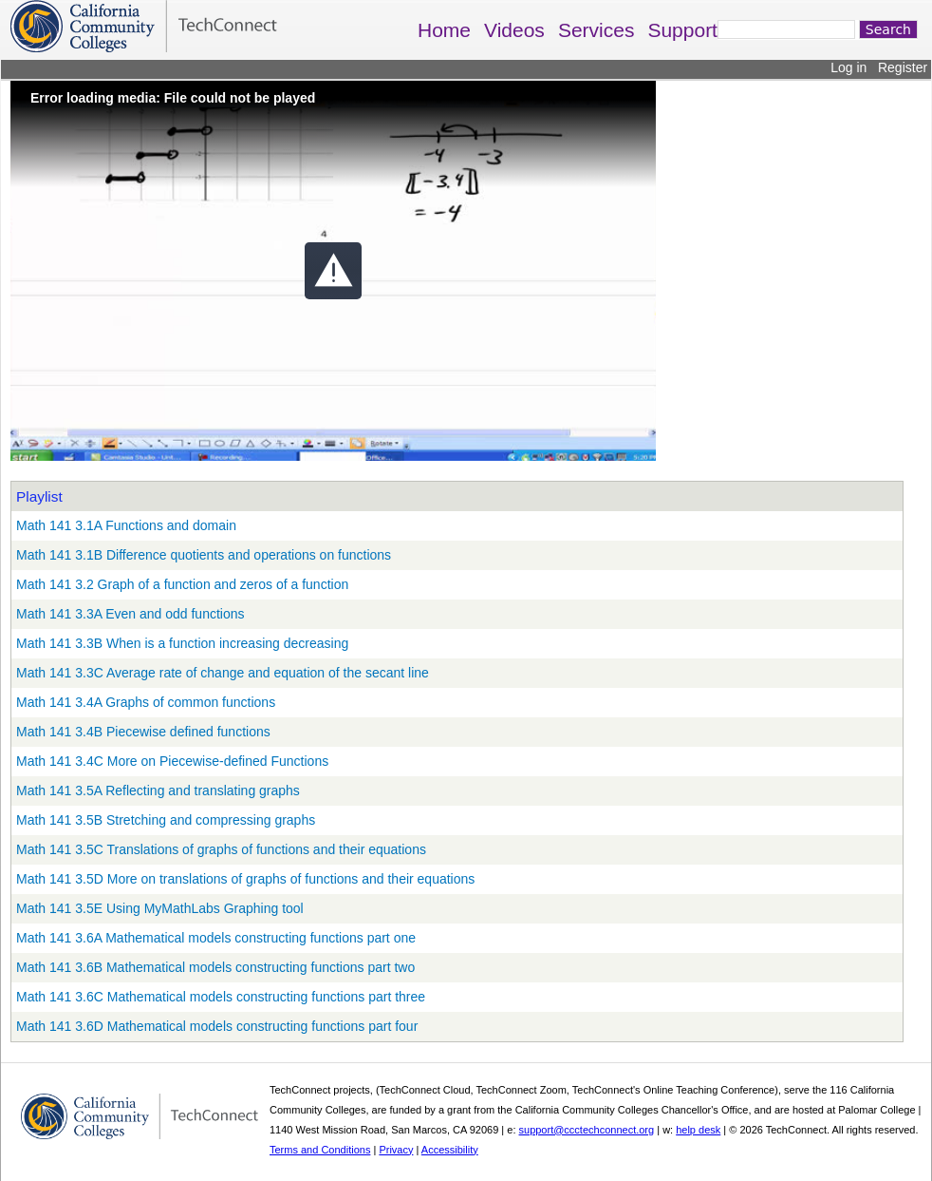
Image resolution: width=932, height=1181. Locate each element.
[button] (333, 270)
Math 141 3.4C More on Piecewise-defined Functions (172, 761)
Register (902, 67)
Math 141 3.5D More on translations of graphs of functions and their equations (245, 878)
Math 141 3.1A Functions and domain (126, 525)
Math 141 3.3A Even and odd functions (130, 613)
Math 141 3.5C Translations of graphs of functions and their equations (221, 849)
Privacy (396, 1149)
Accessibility (449, 1149)
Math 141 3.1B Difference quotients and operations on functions (203, 554)
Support (682, 30)
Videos (514, 30)
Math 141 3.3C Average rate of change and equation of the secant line (222, 672)
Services (596, 30)
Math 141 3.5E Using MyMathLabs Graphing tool (160, 908)
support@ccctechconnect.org (587, 1129)
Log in (848, 67)
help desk (698, 1129)
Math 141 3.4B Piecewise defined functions (143, 731)
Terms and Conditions (320, 1149)
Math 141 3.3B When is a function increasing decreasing (182, 643)
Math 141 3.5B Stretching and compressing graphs (165, 820)
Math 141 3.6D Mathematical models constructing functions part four (217, 1026)
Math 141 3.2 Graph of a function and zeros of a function (182, 584)
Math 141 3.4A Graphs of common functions (145, 702)
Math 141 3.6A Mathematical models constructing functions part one (216, 937)
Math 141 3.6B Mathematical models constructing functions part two (215, 967)
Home (444, 30)
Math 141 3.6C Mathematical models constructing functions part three (220, 996)
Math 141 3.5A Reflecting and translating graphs (158, 790)
